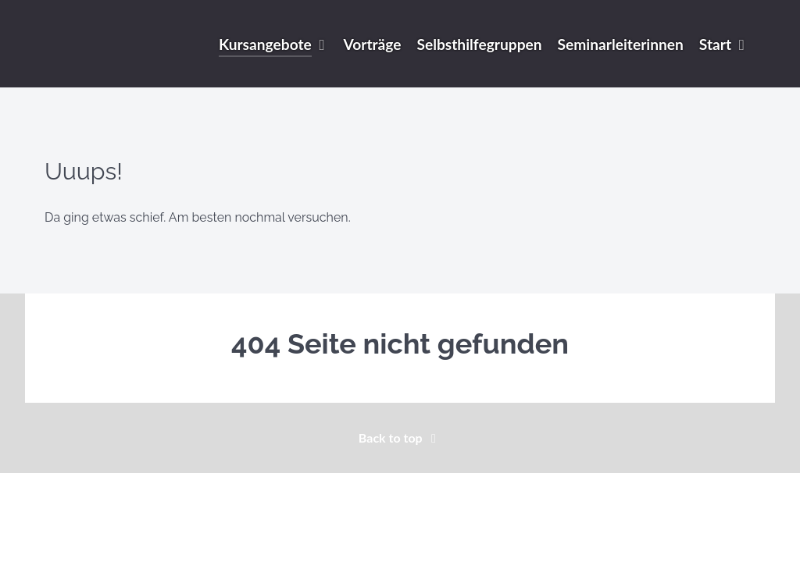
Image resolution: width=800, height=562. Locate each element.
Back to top (400, 437)
